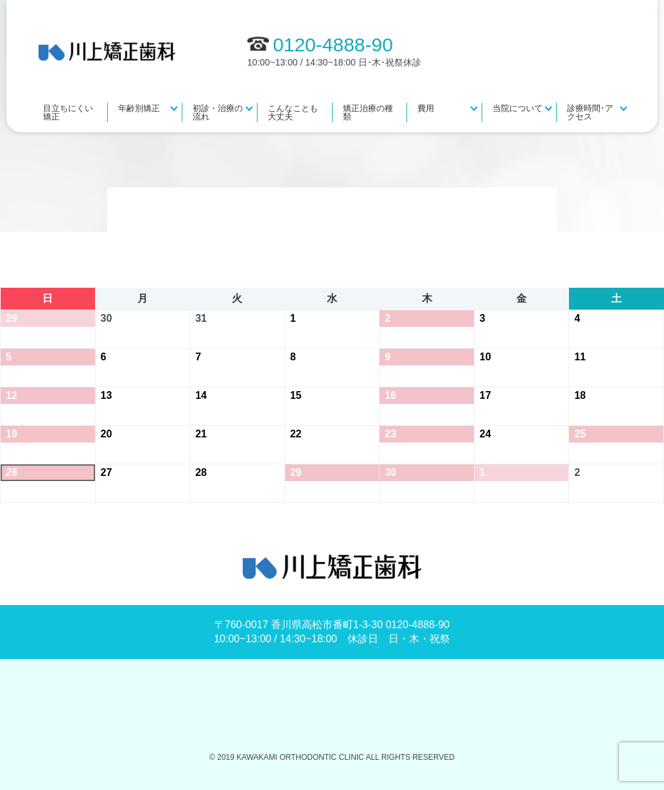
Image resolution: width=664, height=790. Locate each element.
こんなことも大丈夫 (293, 112)
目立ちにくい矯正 (68, 112)
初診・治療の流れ (218, 112)
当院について (518, 108)
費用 (425, 108)
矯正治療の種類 (368, 112)
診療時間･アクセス (590, 112)
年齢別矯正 (139, 108)
